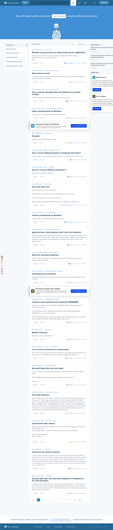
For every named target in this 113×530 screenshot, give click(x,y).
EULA (48, 526)
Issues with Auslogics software (14, 66)
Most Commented (11, 49)
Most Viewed (81, 44)
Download (97, 89)
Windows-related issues (12, 53)
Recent (72, 44)
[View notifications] (79, 3)
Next (79, 500)
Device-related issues (12, 57)
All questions (9, 45)
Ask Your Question (59, 16)
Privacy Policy (58, 526)
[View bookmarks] (85, 3)
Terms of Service (71, 526)
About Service (38, 526)
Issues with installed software (14, 61)
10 (74, 500)
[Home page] (73, 3)
